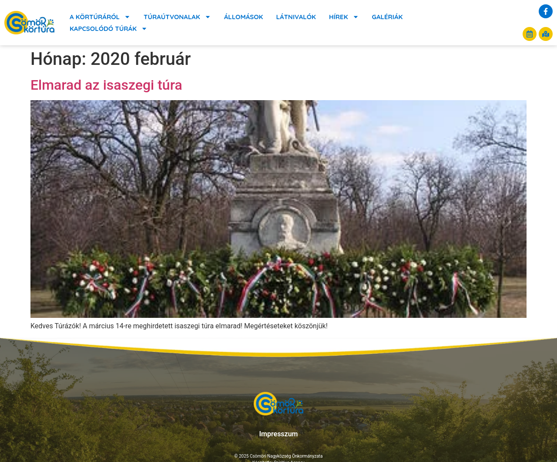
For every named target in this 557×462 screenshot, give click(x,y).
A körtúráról (100, 17)
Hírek (344, 17)
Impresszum (278, 434)
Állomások (243, 17)
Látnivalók (295, 17)
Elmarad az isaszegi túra (106, 85)
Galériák (387, 17)
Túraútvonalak (177, 17)
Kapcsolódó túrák (109, 28)
